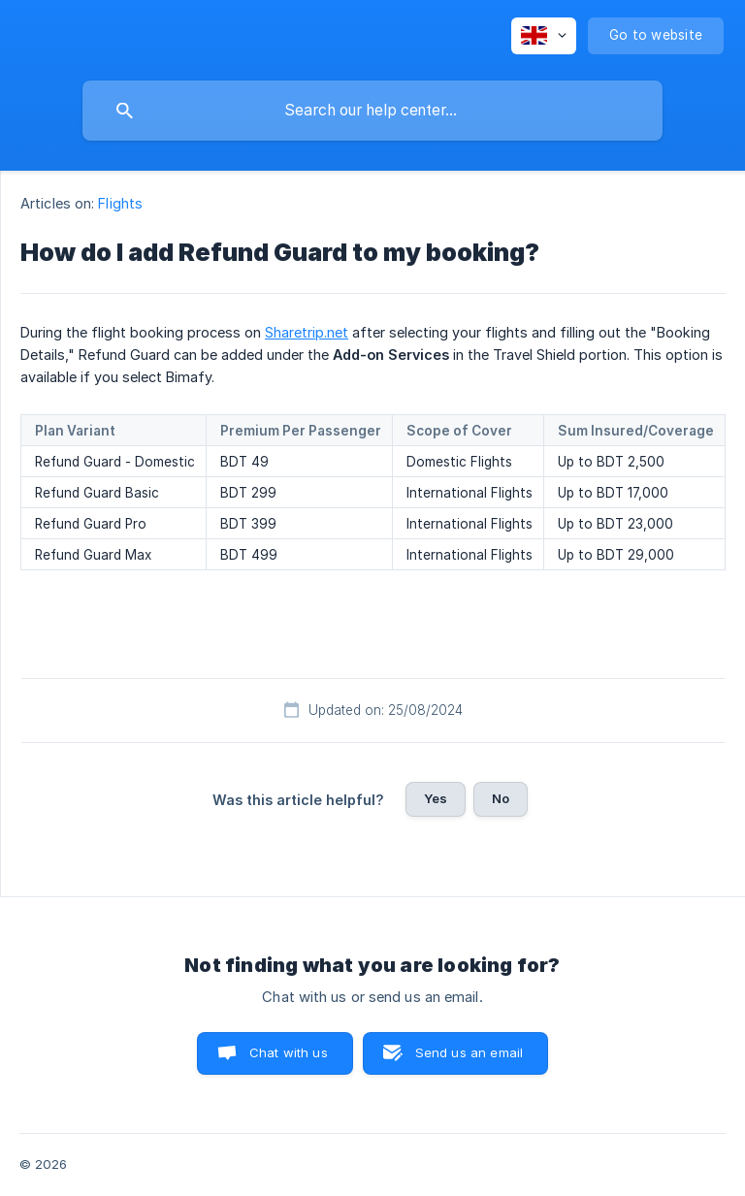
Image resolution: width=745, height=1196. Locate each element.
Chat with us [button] (288, 1052)
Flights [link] (120, 203)
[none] (543, 35)
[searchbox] (372, 111)
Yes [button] (435, 798)
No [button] (500, 798)
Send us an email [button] (469, 1052)
